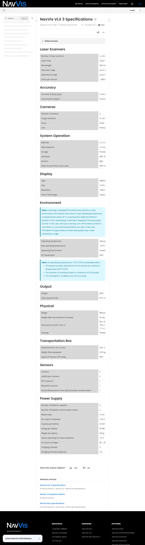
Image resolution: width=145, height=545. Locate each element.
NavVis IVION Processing (123, 533)
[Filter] (32, 18)
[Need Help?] (123, 4)
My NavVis (56, 541)
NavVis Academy (59, 533)
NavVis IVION (117, 529)
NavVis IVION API (119, 537)
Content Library (59, 529)
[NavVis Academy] (92, 4)
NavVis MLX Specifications (52, 503)
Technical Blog (59, 537)
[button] (16, 18)
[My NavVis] (79, 4)
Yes (73, 468)
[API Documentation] (109, 4)
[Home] (4, 10)
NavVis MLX (87, 529)
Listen (101, 25)
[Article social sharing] (98, 32)
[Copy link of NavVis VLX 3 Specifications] (95, 19)
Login (140, 4)
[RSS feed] (132, 4)
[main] (72, 262)
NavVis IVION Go (119, 541)
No (86, 468)
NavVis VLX (87, 533)
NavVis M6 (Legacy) (91, 537)
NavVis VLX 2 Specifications (53, 485)
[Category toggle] (36, 20)
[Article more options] (103, 32)
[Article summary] (72, 41)
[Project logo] (14, 4)
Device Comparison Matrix (52, 494)
